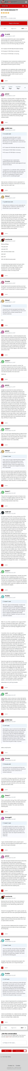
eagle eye (8, 511)
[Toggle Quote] (3, 133)
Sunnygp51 (8, 817)
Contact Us (11, 1065)
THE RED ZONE (12, 18)
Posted (10, 36)
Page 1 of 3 (14, 28)
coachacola (8, 239)
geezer (7, 94)
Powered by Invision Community (14, 1068)
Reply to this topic (14, 23)
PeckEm (7, 596)
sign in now (8, 1036)
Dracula (7, 281)
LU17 (6, 693)
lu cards (4, 16)
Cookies (18, 1065)
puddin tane (8, 128)
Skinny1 (7, 196)
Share (7, 1051)
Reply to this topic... (9, 1042)
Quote (6, 80)
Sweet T (7, 360)
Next (23, 28)
